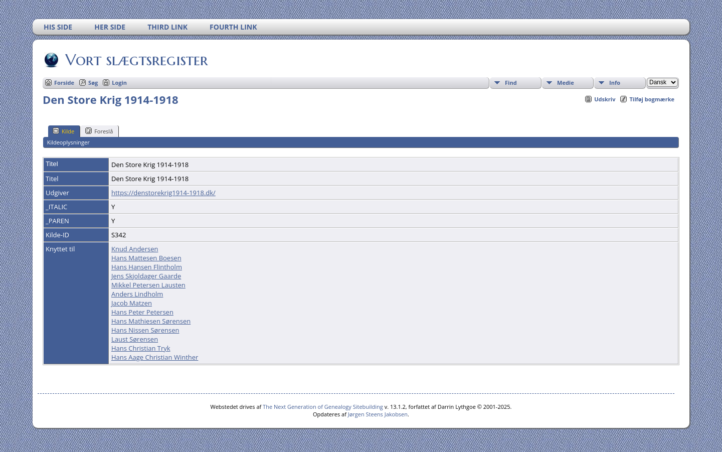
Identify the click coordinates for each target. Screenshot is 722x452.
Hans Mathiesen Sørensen (151, 321)
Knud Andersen (134, 248)
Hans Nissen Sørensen (145, 330)
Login (119, 82)
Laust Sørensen (134, 339)
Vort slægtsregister (136, 60)
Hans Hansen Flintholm (146, 266)
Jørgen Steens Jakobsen (378, 414)
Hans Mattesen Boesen (146, 257)
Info (614, 82)
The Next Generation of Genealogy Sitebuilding (323, 406)
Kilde (63, 131)
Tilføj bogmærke (651, 99)
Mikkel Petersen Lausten (148, 284)
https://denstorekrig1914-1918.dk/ (163, 192)
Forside (64, 82)
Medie (565, 82)
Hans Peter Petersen (142, 312)
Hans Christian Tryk (140, 348)
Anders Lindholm (137, 293)
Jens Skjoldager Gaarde (146, 275)
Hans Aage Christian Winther (154, 357)
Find (511, 82)
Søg (93, 82)
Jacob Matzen (131, 303)
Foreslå (99, 131)
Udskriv (604, 99)
